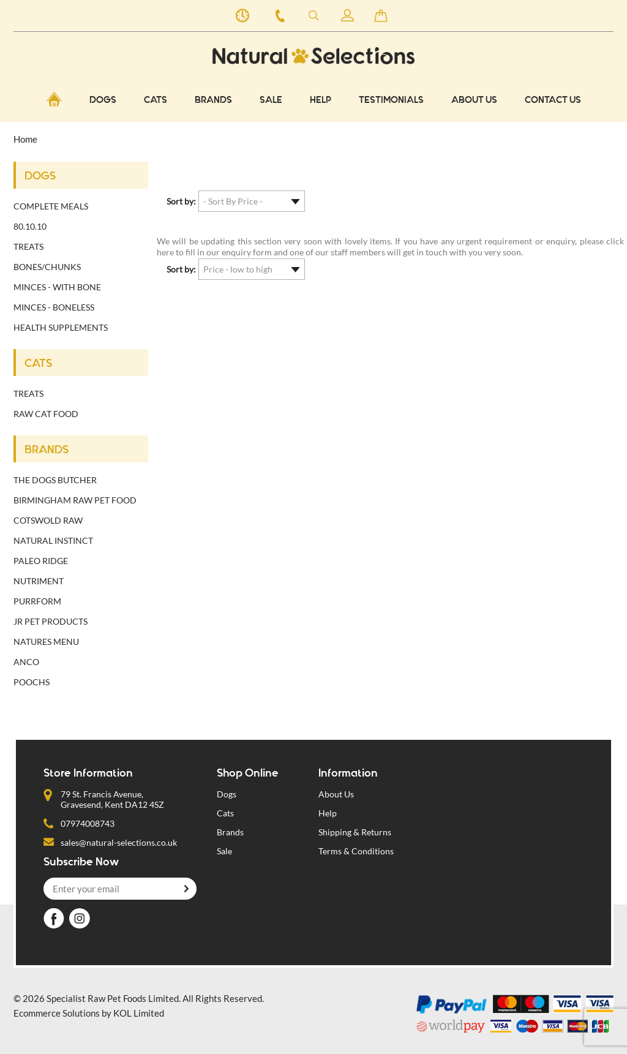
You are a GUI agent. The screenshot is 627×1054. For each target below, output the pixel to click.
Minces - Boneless (53, 307)
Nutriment (38, 581)
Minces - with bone (57, 287)
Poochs (31, 682)
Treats (28, 246)
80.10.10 (30, 226)
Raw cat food (45, 413)
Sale (271, 100)
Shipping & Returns (354, 832)
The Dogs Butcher (55, 480)
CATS (155, 100)
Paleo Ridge (40, 560)
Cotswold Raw (48, 520)
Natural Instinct (53, 540)
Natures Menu (46, 641)
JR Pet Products (50, 621)
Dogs (226, 794)
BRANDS (213, 100)
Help (320, 100)
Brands (230, 832)
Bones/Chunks (47, 267)
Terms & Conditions (356, 851)
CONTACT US (553, 100)
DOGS (102, 100)
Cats (225, 813)
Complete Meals (50, 206)
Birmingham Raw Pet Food (75, 500)
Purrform (37, 601)
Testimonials (391, 100)
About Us (474, 100)
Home (25, 139)
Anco (26, 662)
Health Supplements (60, 327)
